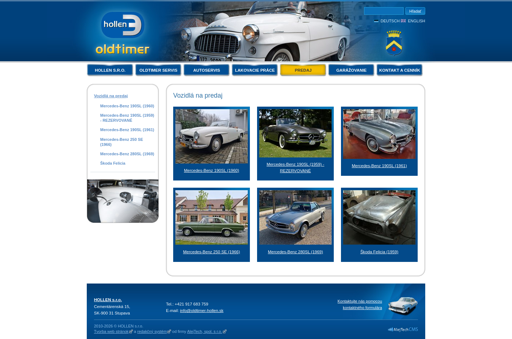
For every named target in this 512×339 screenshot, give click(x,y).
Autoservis (206, 70)
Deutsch (390, 21)
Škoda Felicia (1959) (379, 252)
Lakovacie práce (255, 70)
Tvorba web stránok (111, 331)
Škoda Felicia (112, 163)
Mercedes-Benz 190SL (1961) (127, 130)
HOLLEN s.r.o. (110, 70)
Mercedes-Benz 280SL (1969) (127, 154)
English (416, 21)
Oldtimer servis (158, 70)
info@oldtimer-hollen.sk (202, 310)
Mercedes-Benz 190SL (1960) (127, 106)
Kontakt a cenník (399, 70)
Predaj (303, 70)
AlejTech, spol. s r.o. (204, 331)
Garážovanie (351, 70)
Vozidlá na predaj (111, 96)
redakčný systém (152, 331)
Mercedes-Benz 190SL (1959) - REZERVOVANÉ (127, 117)
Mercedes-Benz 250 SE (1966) (121, 142)
